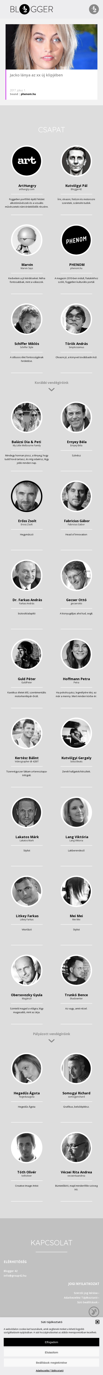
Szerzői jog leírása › (86, 1293)
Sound (14, 94)
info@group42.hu (15, 1275)
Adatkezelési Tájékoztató (50, 1370)
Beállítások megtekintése (51, 1362)
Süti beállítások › (88, 1302)
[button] (97, 1322)
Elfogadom (51, 1342)
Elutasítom (51, 1352)
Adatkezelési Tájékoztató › (81, 1297)
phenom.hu (28, 94)
